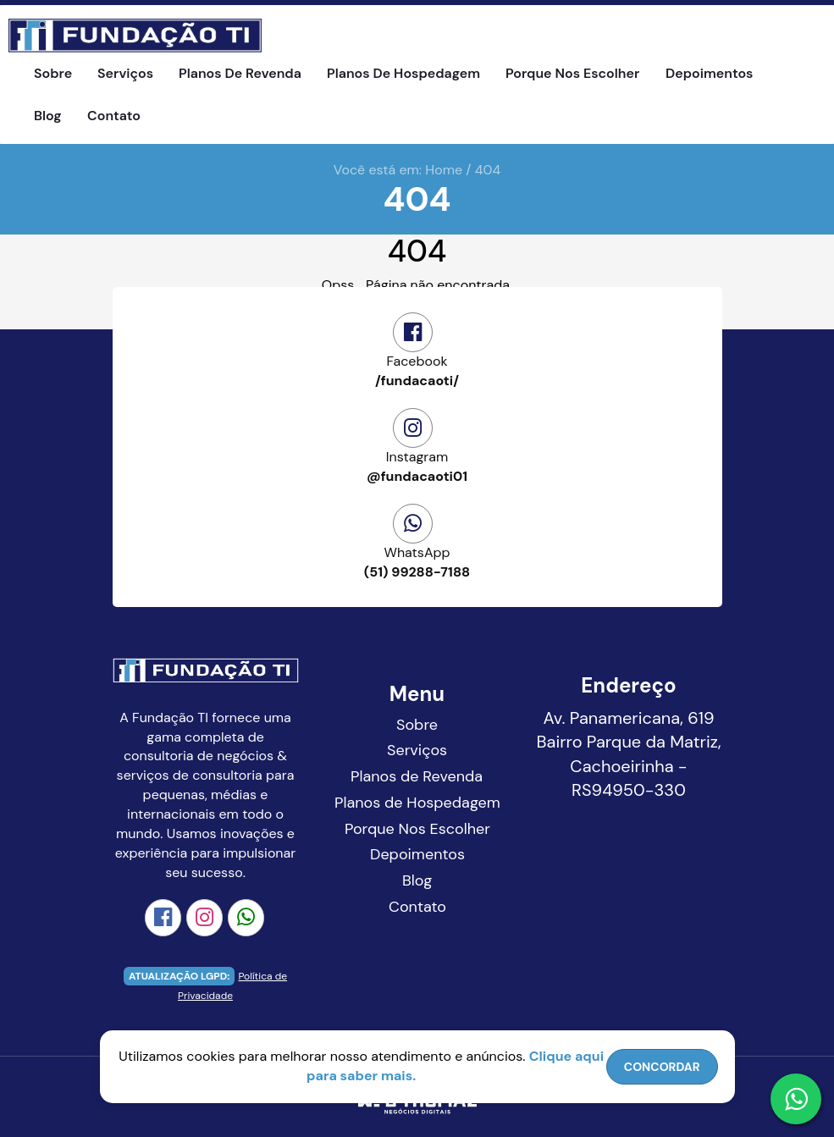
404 (487, 170)
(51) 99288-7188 (417, 562)
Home (443, 170)
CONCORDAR (662, 1066)
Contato (114, 115)
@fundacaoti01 (417, 466)
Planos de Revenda (240, 73)
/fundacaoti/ (417, 370)
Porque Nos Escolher (572, 73)
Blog (48, 115)
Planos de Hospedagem (403, 73)
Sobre (53, 73)
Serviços (125, 73)
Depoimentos (709, 73)
